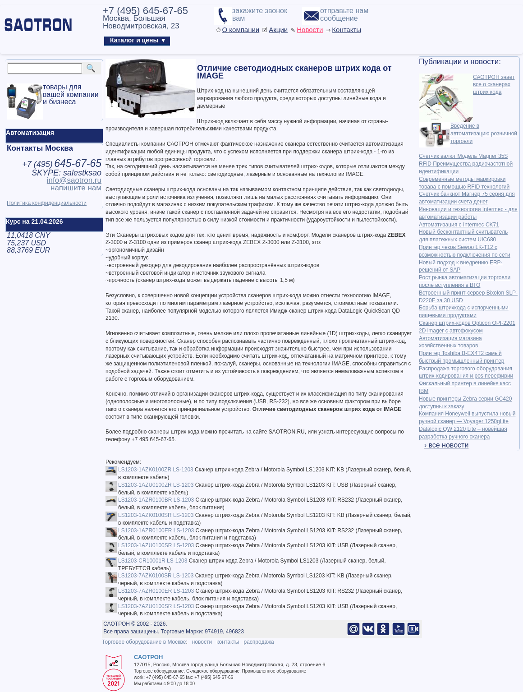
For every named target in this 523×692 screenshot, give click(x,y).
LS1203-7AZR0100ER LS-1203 (156, 591)
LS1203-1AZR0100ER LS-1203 (156, 530)
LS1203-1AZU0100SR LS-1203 (156, 545)
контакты (227, 642)
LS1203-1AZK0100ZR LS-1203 (155, 469)
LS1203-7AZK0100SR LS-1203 (155, 575)
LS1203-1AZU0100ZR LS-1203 (155, 485)
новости (202, 642)
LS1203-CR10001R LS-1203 (152, 561)
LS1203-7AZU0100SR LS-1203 (156, 606)
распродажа (258, 642)
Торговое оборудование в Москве (144, 642)
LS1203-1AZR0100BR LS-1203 (156, 500)
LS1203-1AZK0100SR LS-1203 (155, 515)
